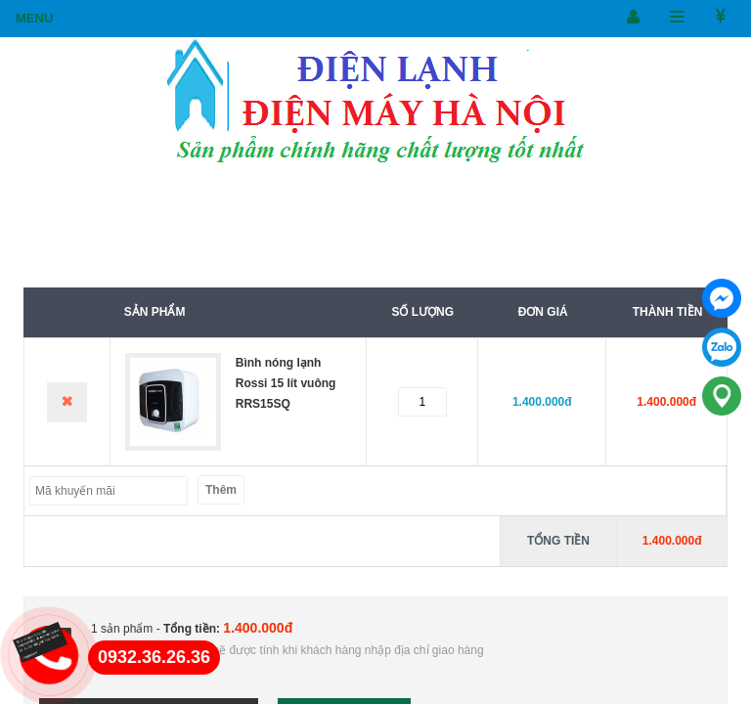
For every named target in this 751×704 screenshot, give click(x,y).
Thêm (221, 490)
